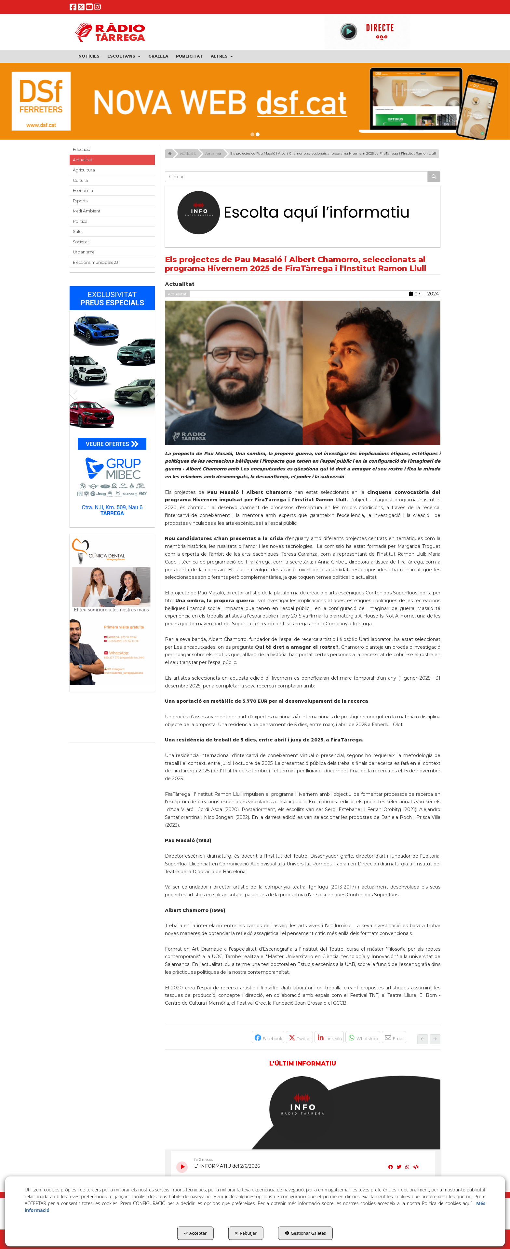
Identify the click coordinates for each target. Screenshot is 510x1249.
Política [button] (80, 221)
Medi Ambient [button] (87, 211)
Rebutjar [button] (246, 1233)
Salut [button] (78, 231)
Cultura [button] (80, 180)
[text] (296, 176)
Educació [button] (81, 149)
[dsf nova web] (255, 101)
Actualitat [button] (82, 159)
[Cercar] (433, 176)
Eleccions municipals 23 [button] (95, 262)
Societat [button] (81, 241)
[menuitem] (88, 56)
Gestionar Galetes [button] (305, 1233)
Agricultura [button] (84, 170)
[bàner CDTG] (112, 609)
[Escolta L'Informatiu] (303, 213)
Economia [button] (83, 190)
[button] (73, 8)
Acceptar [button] (195, 1233)
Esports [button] (80, 200)
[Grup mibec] (112, 403)
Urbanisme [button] (84, 252)
